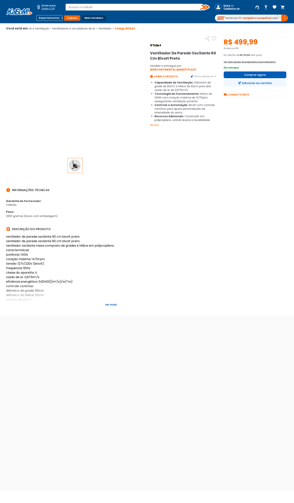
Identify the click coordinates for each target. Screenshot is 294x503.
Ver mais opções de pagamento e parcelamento (250, 62)
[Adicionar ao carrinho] (255, 83)
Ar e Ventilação (40, 28)
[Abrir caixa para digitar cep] (48, 7)
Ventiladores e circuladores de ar (75, 28)
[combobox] (135, 7)
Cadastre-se (232, 8)
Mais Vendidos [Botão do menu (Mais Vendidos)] (94, 18)
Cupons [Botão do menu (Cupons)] (72, 18)
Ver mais (154, 124)
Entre (227, 5)
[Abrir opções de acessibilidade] (265, 7)
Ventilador (106, 28)
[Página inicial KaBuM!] (19, 11)
